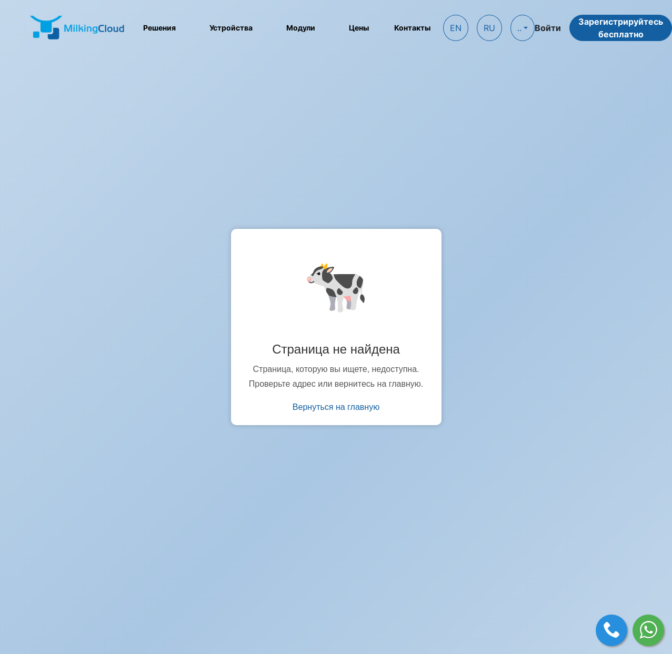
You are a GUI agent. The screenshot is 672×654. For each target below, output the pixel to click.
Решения (159, 27)
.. (519, 28)
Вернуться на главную (336, 407)
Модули (300, 27)
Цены (359, 27)
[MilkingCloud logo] (78, 27)
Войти (548, 28)
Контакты (412, 27)
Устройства (231, 27)
